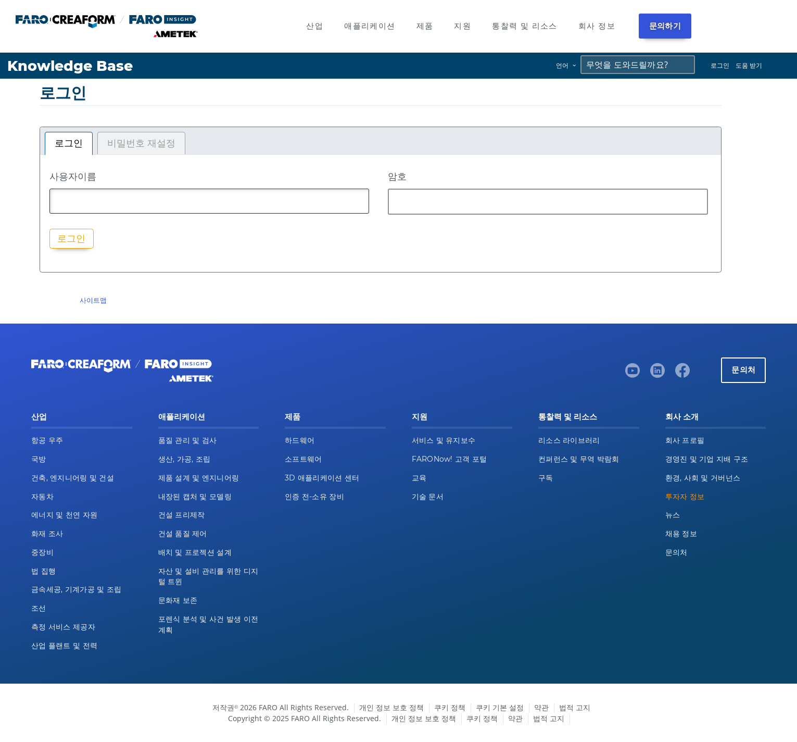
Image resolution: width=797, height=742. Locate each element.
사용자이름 (72, 176)
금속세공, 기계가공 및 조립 (76, 589)
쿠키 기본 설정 (500, 707)
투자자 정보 (685, 496)
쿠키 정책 (449, 707)
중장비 (42, 552)
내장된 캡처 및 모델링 (195, 496)
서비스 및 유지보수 (444, 440)
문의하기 (665, 26)
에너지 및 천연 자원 (64, 515)
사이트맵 (93, 300)
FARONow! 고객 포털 (449, 459)
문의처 (743, 370)
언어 (562, 65)
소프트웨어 (303, 459)
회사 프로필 (685, 440)
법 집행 (43, 571)
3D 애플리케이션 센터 (322, 478)
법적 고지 (574, 707)
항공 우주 (47, 440)
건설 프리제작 (181, 515)
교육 (419, 478)
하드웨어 (299, 440)
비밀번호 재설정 (141, 143)
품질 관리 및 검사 (187, 440)
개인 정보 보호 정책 (391, 707)
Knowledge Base (70, 66)
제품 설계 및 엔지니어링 (198, 478)
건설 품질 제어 (182, 533)
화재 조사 (47, 533)
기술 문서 (428, 496)
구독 (545, 478)
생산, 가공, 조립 (184, 459)
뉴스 (672, 515)
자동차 (42, 496)
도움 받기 (749, 65)
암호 (397, 176)
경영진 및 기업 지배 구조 (707, 459)
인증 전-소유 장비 (314, 496)
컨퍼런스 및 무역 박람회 (578, 459)
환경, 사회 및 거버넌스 (703, 478)
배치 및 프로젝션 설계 (195, 552)
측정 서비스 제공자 (63, 627)
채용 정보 (681, 533)
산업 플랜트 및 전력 (64, 645)
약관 (541, 707)
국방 (38, 459)
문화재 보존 (178, 600)
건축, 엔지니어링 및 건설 (72, 478)
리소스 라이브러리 (569, 440)
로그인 (720, 65)
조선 (38, 608)
